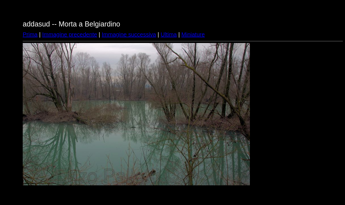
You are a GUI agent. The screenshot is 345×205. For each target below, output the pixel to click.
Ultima (169, 34)
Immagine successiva (129, 34)
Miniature (193, 34)
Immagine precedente (69, 34)
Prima (30, 34)
